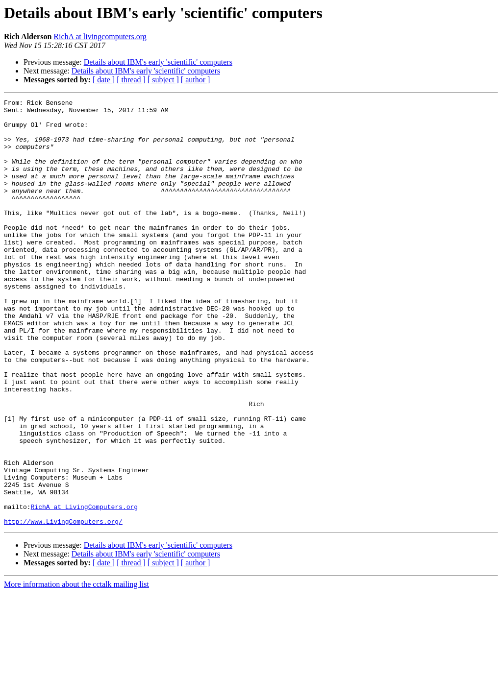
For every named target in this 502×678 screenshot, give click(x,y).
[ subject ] (163, 79)
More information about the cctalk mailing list (76, 669)
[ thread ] (131, 79)
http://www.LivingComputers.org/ (63, 606)
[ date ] (104, 79)
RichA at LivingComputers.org (84, 588)
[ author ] (195, 79)
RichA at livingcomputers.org (99, 36)
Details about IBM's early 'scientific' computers (158, 62)
